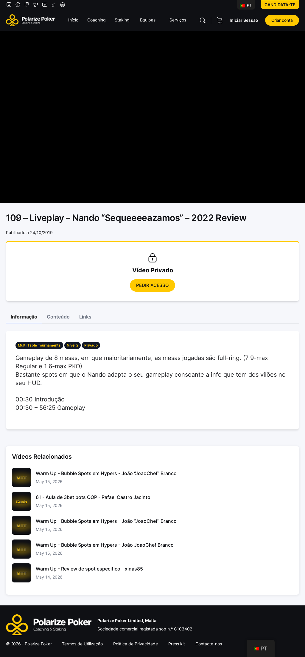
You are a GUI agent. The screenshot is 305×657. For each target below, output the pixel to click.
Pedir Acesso (152, 285)
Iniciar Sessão (244, 20)
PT (246, 5)
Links (85, 317)
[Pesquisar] (202, 20)
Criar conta (282, 20)
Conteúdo (58, 317)
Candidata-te (279, 4)
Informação (24, 317)
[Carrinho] (220, 20)
